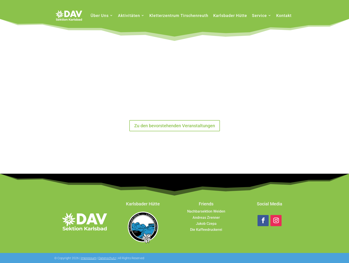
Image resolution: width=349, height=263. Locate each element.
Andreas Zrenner (206, 217)
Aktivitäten (129, 15)
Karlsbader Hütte (230, 15)
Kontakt (284, 15)
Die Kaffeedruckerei (206, 230)
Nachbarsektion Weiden (206, 211)
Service (259, 15)
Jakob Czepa (206, 223)
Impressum (88, 258)
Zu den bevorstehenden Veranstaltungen (174, 125)
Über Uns (100, 15)
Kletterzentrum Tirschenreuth (178, 15)
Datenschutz (107, 258)
